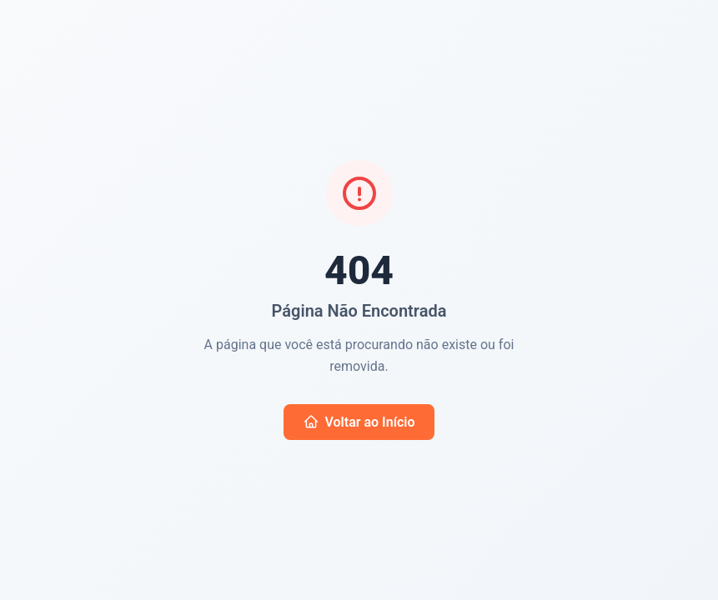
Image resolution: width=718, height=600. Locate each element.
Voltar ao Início (359, 422)
